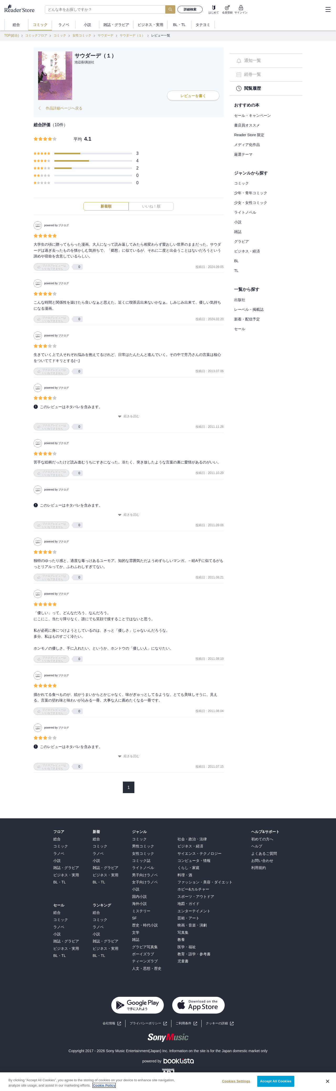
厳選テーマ (243, 154)
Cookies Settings (236, 1083)
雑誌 (238, 232)
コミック (60, 35)
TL (236, 270)
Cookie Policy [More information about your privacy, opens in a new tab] (104, 1087)
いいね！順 (151, 206)
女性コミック (81, 35)
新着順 (106, 206)
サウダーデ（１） (132, 35)
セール (239, 329)
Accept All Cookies (276, 1083)
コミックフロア (36, 35)
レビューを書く (193, 96)
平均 (78, 139)
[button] (220, 1023)
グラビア (241, 241)
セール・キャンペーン (252, 115)
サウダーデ (105, 35)
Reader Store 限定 (249, 135)
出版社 (239, 300)
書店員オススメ (247, 125)
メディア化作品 (247, 145)
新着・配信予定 (247, 319)
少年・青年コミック (250, 193)
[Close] (327, 1083)
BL (236, 261)
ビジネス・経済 (247, 251)
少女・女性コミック (250, 203)
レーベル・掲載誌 (249, 309)
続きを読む (128, 416)
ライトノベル (245, 212)
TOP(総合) (11, 35)
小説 (238, 222)
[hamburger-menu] (328, 9)
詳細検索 (190, 9)
